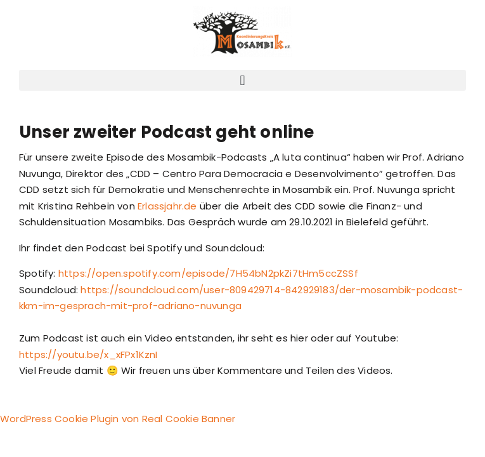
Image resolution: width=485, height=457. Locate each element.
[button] (242, 80)
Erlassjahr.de (167, 206)
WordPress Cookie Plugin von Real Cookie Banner (117, 418)
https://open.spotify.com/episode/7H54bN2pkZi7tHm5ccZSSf (208, 273)
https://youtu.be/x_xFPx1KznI (88, 354)
